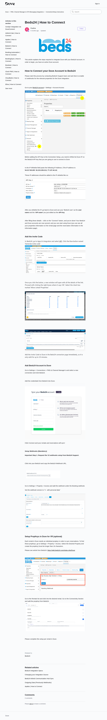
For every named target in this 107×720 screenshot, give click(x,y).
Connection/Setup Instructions (55, 12)
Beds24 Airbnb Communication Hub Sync (39, 678)
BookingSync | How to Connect (13, 60)
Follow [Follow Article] (81, 28)
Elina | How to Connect (13, 84)
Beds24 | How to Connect (11, 47)
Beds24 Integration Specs (34, 671)
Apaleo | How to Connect (10, 41)
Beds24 (27, 656)
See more (8, 88)
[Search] (86, 12)
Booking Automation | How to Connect (12, 53)
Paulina (33, 28)
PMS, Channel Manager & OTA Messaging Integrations (27, 12)
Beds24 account (38, 87)
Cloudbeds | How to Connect (12, 79)
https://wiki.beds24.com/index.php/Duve (61, 550)
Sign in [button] (97, 4)
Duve (6, 12)
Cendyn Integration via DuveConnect (13, 28)
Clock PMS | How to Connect (12, 73)
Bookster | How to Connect (11, 66)
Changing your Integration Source (36, 675)
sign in (31, 704)
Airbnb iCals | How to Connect (12, 34)
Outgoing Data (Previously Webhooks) (38, 682)
